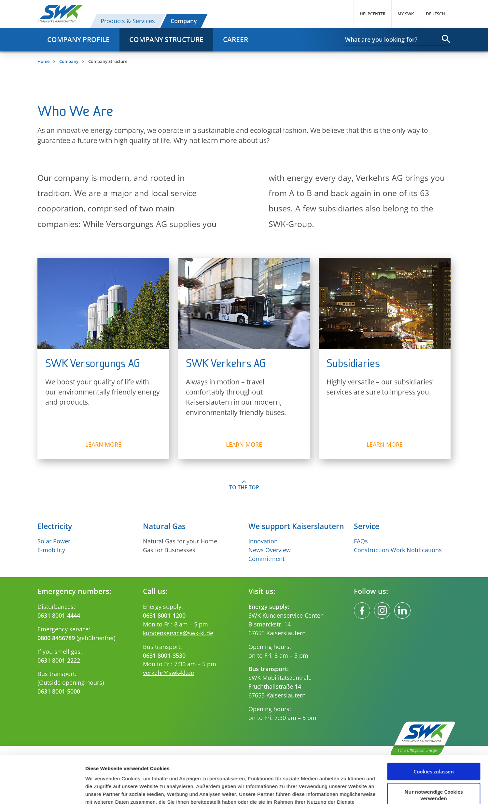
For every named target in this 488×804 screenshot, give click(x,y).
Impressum (121, 773)
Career (235, 39)
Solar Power (53, 541)
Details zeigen (101, 791)
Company (184, 21)
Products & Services (128, 21)
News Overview (269, 550)
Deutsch (435, 14)
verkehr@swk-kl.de (168, 673)
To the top (244, 487)
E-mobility (51, 550)
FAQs (361, 541)
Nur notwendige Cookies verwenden (434, 750)
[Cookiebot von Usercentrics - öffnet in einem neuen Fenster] (42, 791)
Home (43, 61)
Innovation (263, 541)
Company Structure (166, 39)
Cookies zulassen (433, 727)
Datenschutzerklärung (322, 765)
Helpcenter (372, 14)
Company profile (78, 39)
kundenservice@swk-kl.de (178, 633)
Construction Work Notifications (398, 550)
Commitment (266, 559)
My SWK (405, 14)
